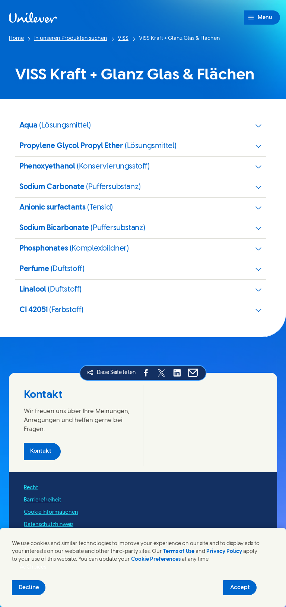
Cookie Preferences (156, 559)
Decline (29, 588)
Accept (240, 588)
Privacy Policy (224, 551)
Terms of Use (178, 551)
